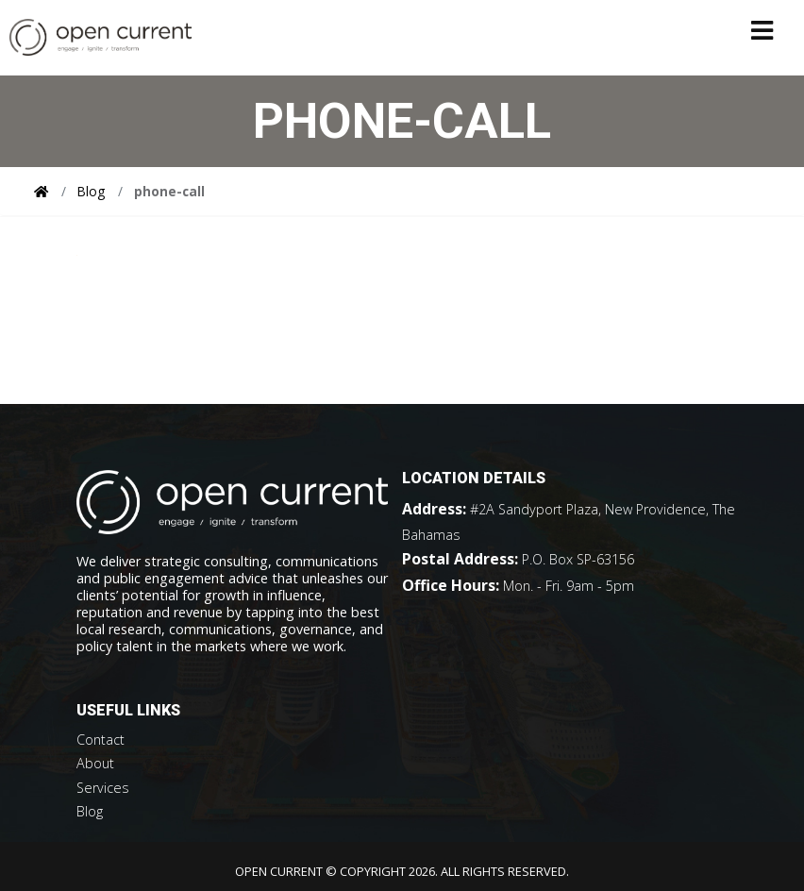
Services (102, 788)
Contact (100, 739)
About (95, 763)
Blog (91, 191)
